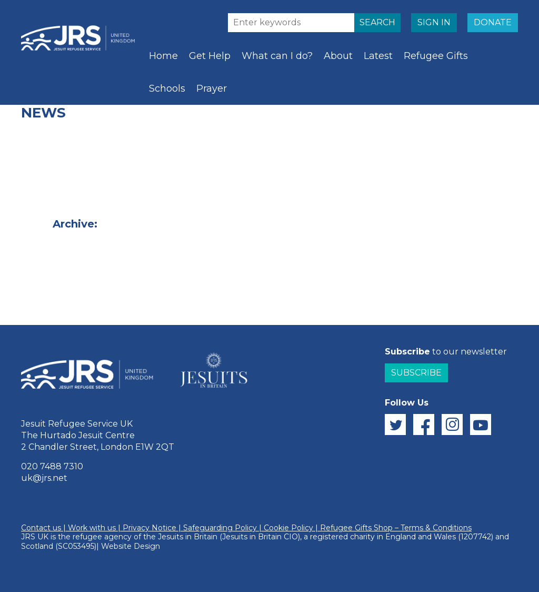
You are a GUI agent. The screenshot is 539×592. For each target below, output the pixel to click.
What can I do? (277, 56)
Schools (167, 88)
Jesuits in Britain (187, 536)
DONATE (493, 22)
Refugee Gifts (436, 56)
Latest (378, 56)
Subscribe (416, 373)
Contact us (41, 527)
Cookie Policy (288, 527)
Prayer (211, 88)
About (338, 56)
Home (163, 56)
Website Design (130, 546)
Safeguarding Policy (220, 527)
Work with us (92, 527)
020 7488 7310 (52, 466)
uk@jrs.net (44, 478)
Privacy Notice (149, 527)
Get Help (210, 56)
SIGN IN (434, 22)
